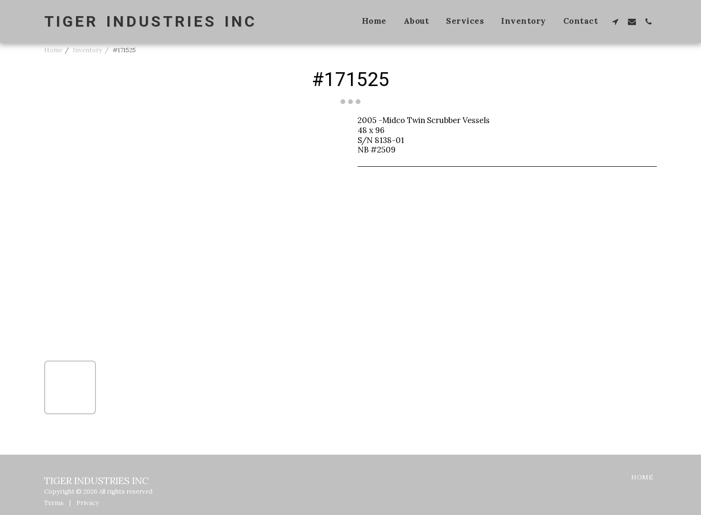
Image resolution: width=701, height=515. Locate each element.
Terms (54, 503)
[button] (615, 21)
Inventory (87, 50)
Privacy (87, 503)
